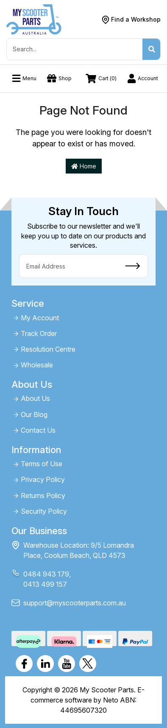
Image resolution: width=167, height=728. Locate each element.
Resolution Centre (48, 349)
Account (143, 79)
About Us (35, 399)
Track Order (39, 334)
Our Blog (34, 415)
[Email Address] (68, 266)
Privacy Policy (43, 480)
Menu (24, 79)
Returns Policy (43, 496)
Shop (59, 79)
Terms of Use (41, 464)
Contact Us (38, 430)
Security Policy (44, 511)
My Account (40, 318)
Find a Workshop (136, 19)
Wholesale (37, 365)
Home (83, 166)
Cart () (101, 79)
